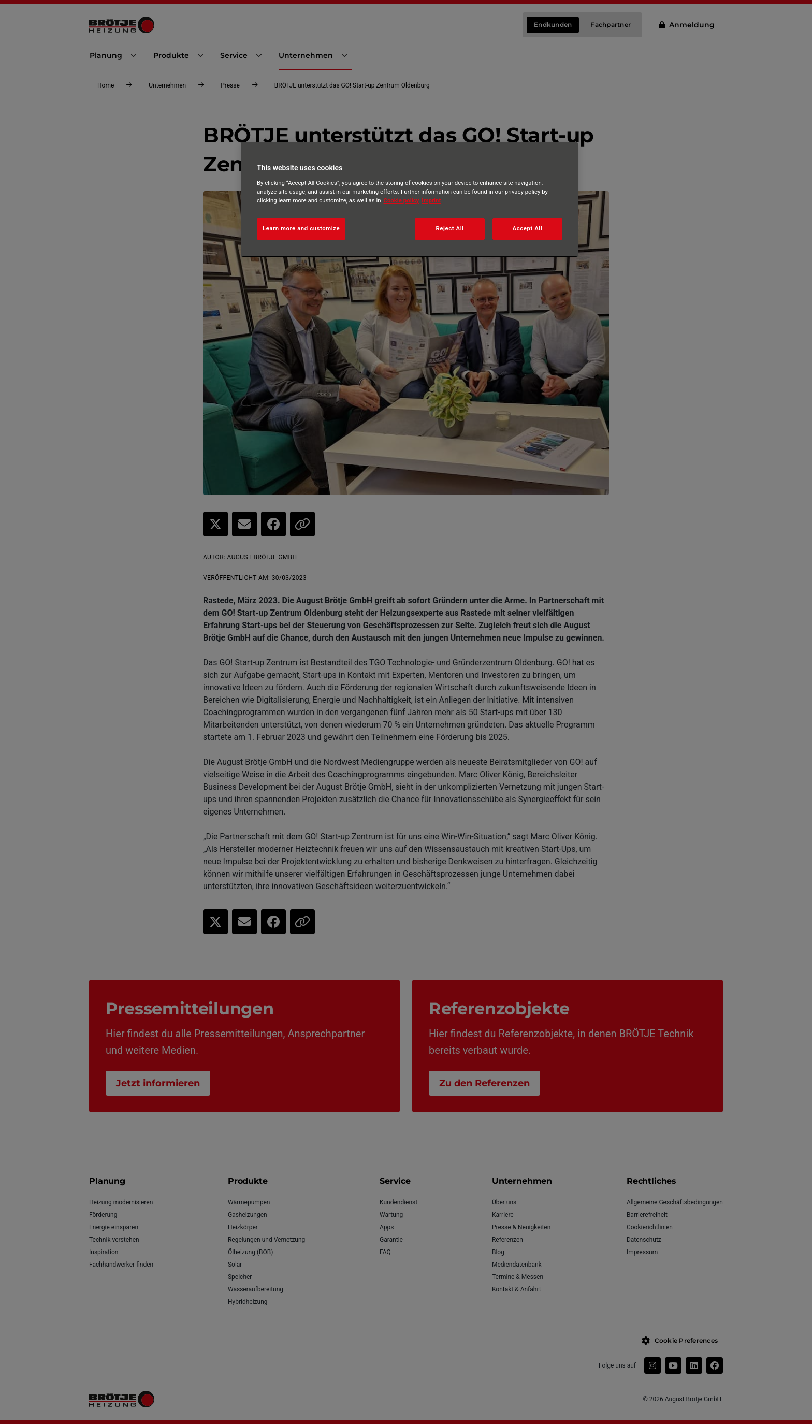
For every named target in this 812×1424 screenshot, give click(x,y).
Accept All (528, 228)
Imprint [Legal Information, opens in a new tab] (431, 200)
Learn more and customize (301, 228)
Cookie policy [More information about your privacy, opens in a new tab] (401, 200)
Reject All (450, 228)
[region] (409, 199)
